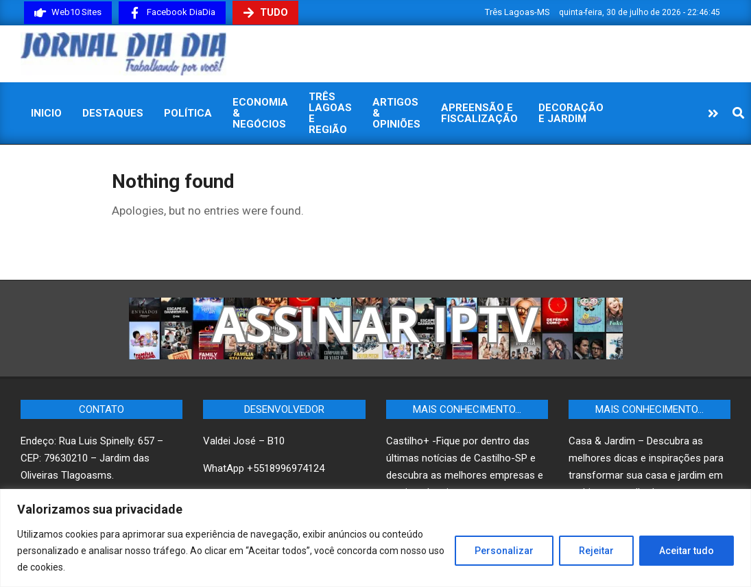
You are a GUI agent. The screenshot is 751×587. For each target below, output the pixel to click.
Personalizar (504, 550)
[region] (375, 538)
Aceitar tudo (686, 550)
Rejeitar (596, 550)
